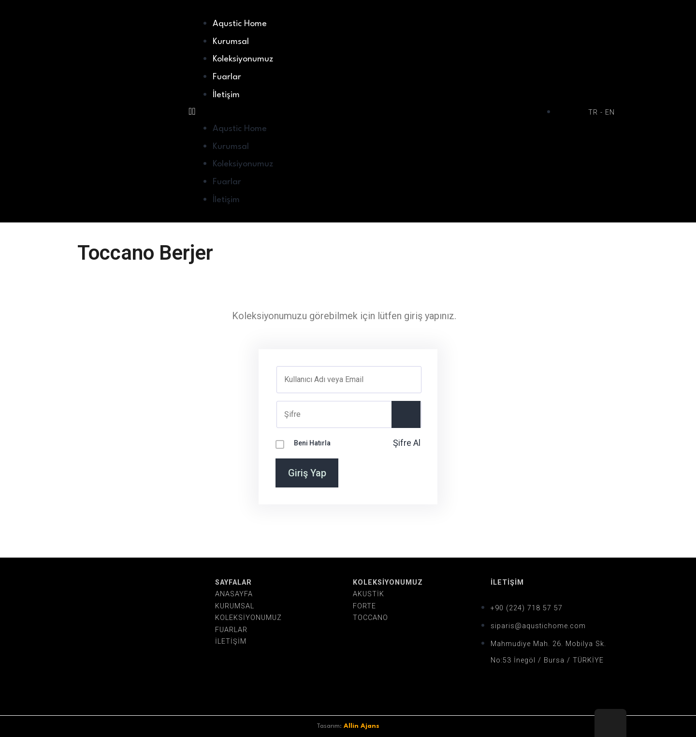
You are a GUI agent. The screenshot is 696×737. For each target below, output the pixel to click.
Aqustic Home (240, 24)
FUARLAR (231, 630)
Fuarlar (227, 77)
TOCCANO (370, 618)
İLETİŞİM (230, 641)
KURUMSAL (234, 606)
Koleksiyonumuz (243, 59)
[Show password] (406, 414)
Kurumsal (231, 42)
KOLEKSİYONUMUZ (248, 618)
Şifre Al (406, 443)
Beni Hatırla (312, 443)
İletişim (226, 95)
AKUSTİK (368, 594)
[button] (367, 111)
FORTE (364, 606)
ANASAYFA (234, 594)
